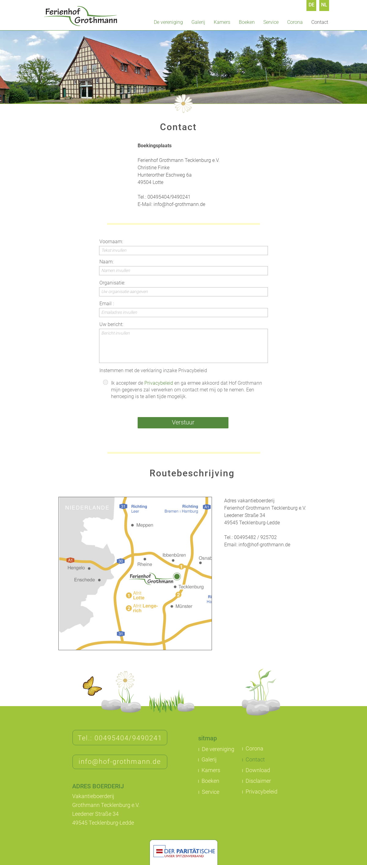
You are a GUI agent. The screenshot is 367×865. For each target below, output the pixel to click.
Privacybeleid (158, 383)
